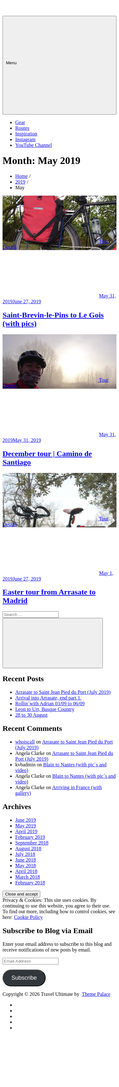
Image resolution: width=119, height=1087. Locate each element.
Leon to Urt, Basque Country (44, 709)
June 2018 (25, 860)
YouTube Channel (33, 145)
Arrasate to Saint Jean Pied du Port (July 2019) (62, 692)
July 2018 (25, 854)
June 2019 (25, 820)
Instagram (25, 139)
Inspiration (26, 133)
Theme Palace (96, 994)
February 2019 (30, 837)
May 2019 (25, 825)
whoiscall (25, 742)
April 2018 (26, 871)
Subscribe (24, 978)
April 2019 (26, 831)
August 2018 (28, 848)
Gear (20, 122)
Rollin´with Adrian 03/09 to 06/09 (50, 703)
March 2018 (27, 877)
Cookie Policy (28, 917)
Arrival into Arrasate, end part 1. (48, 698)
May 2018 (25, 865)
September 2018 (31, 842)
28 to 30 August (31, 715)
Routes (22, 128)
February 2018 (30, 882)
